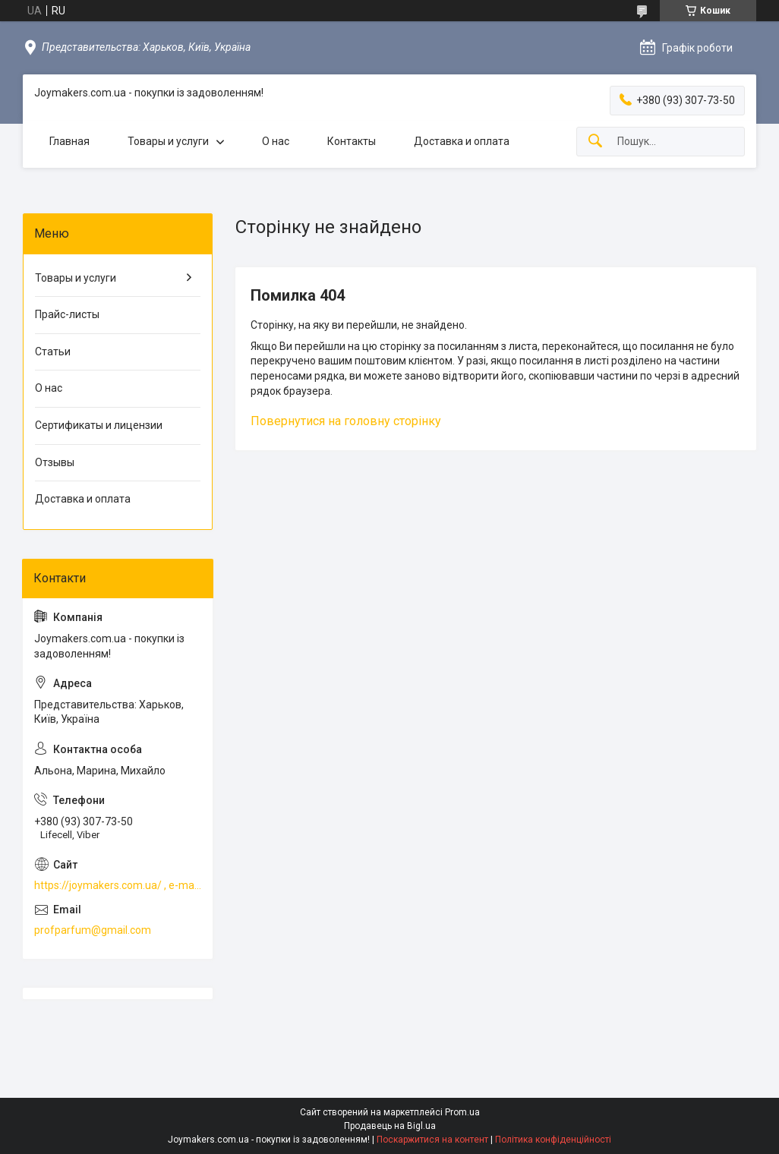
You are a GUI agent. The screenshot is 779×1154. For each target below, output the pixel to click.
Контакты (351, 141)
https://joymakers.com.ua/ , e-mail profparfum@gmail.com (117, 885)
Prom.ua (462, 1112)
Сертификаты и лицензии (98, 425)
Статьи (53, 351)
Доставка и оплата (461, 141)
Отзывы (54, 462)
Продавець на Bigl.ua (390, 1126)
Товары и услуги (168, 141)
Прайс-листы (67, 314)
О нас (275, 141)
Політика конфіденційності (553, 1139)
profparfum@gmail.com (92, 930)
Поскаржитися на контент (432, 1139)
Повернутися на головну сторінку (346, 421)
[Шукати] (595, 141)
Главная (69, 141)
